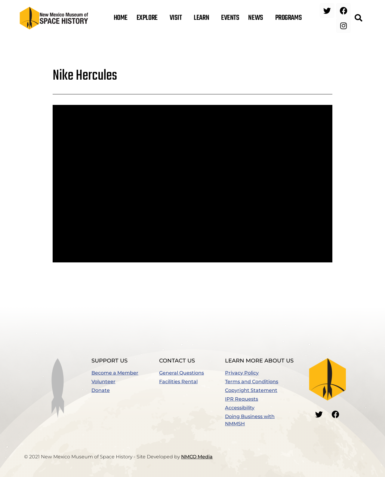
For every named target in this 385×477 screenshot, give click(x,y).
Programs (290, 18)
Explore (149, 18)
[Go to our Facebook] (335, 414)
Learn (203, 18)
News (257, 18)
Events (230, 18)
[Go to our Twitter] (319, 414)
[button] (358, 18)
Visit (177, 18)
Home (121, 18)
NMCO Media (197, 457)
